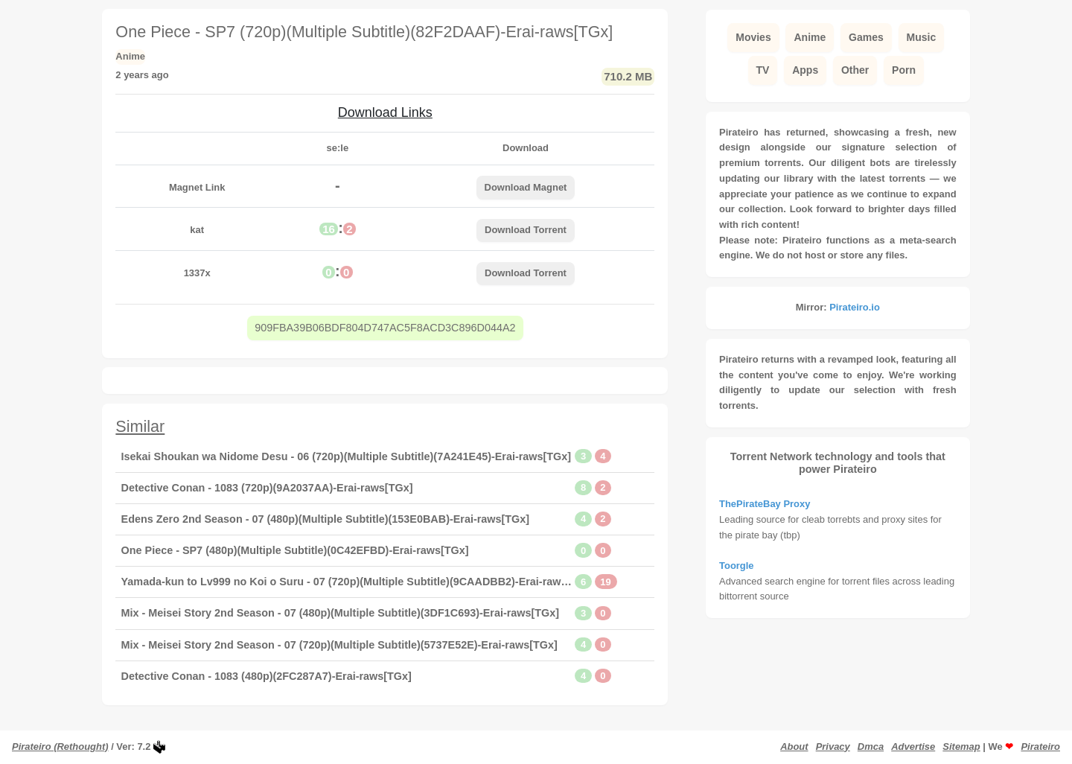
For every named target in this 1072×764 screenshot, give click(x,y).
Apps (805, 70)
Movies (753, 37)
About (794, 746)
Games (866, 37)
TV (763, 70)
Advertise (913, 746)
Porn (904, 70)
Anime (810, 37)
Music (922, 37)
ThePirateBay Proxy (764, 503)
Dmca (871, 746)
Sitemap (961, 746)
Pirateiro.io (854, 307)
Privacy (833, 746)
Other (855, 70)
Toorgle (736, 565)
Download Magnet (526, 187)
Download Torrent (526, 229)
